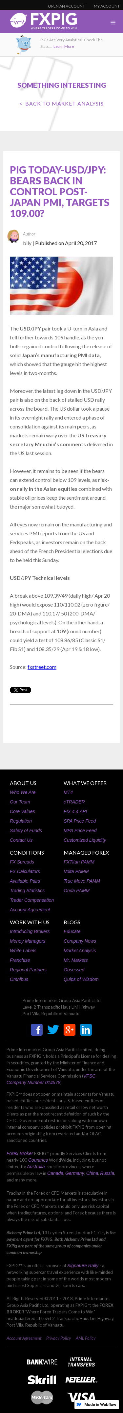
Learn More (63, 46)
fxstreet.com (42, 667)
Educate (72, 931)
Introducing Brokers (30, 931)
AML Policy (85, 1338)
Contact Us (21, 840)
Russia (107, 1173)
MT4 (68, 792)
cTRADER (74, 801)
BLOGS (72, 922)
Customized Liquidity (85, 840)
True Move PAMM (82, 881)
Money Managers (27, 941)
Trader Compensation (32, 900)
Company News (80, 941)
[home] (38, 23)
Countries (38, 1160)
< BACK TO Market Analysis (61, 103)
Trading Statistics (27, 890)
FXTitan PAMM (79, 861)
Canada (55, 1173)
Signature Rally (82, 1265)
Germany (74, 1173)
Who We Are (23, 792)
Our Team (20, 801)
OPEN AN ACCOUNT (66, 6)
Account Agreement (30, 909)
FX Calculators (25, 871)
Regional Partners (28, 969)
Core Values (22, 811)
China (92, 1173)
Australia (36, 1166)
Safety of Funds (26, 830)
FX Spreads (22, 861)
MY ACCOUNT (107, 6)
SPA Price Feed (80, 821)
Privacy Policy (58, 1338)
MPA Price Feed (80, 830)
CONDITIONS (27, 852)
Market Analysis (80, 950)
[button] (113, 23)
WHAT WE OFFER (85, 783)
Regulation (21, 821)
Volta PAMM (76, 871)
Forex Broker (20, 1153)
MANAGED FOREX (86, 852)
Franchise (20, 960)
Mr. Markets (76, 960)
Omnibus (19, 979)
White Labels (23, 950)
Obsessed (74, 969)
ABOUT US (23, 783)
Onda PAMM (77, 890)
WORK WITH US (30, 922)
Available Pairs (25, 881)
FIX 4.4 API (75, 811)
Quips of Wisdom (81, 979)
